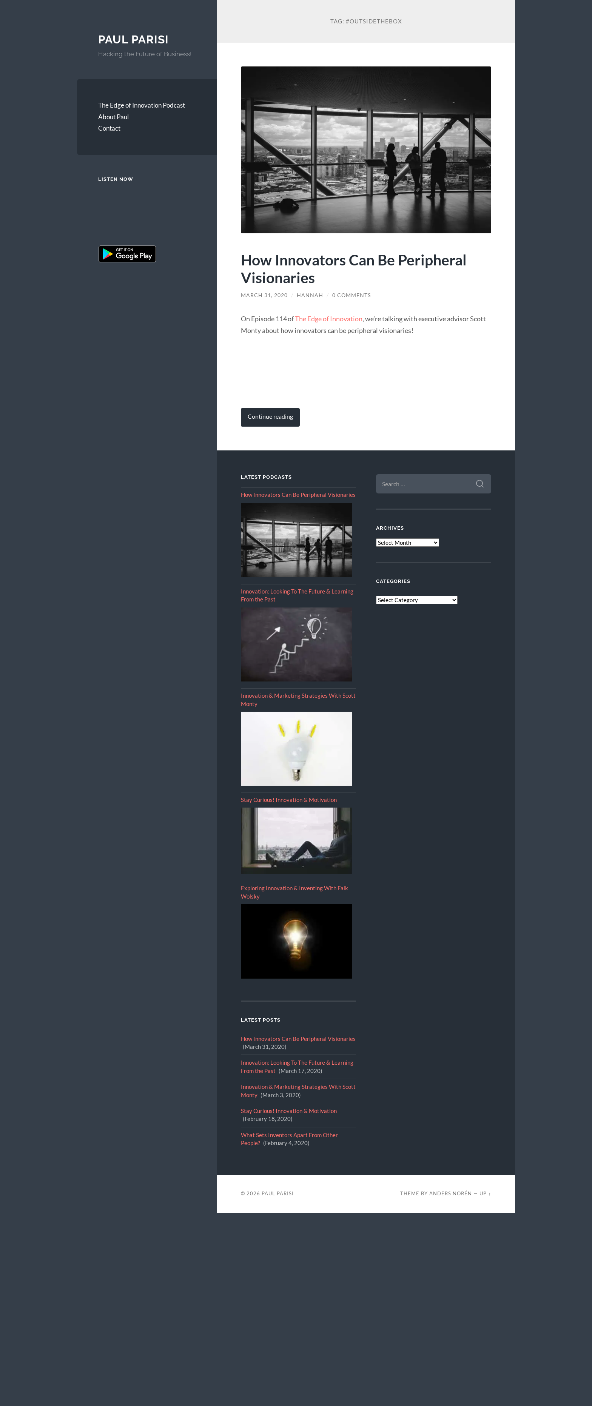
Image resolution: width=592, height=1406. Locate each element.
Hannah (310, 295)
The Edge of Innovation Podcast (141, 105)
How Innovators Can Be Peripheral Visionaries (354, 268)
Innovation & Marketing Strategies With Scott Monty (298, 699)
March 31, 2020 (264, 295)
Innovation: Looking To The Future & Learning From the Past (297, 595)
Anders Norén (450, 1193)
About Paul (113, 117)
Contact (109, 128)
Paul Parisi (133, 39)
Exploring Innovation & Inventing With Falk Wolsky (294, 892)
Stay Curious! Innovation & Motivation (289, 799)
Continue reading (270, 416)
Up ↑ (485, 1193)
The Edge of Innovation (328, 318)
